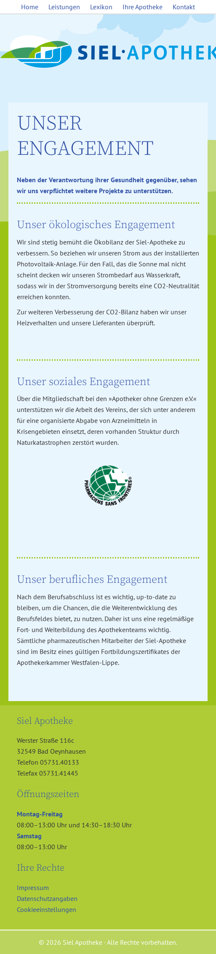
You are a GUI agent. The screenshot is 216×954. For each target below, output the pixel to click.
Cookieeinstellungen (46, 909)
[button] (15, 939)
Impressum (33, 887)
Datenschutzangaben (47, 898)
